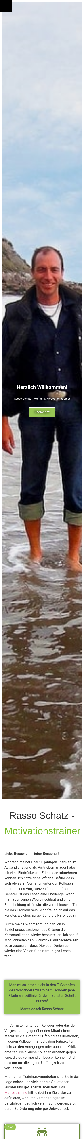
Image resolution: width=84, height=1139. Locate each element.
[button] (6, 6)
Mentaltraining (15, 1092)
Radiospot (42, 412)
